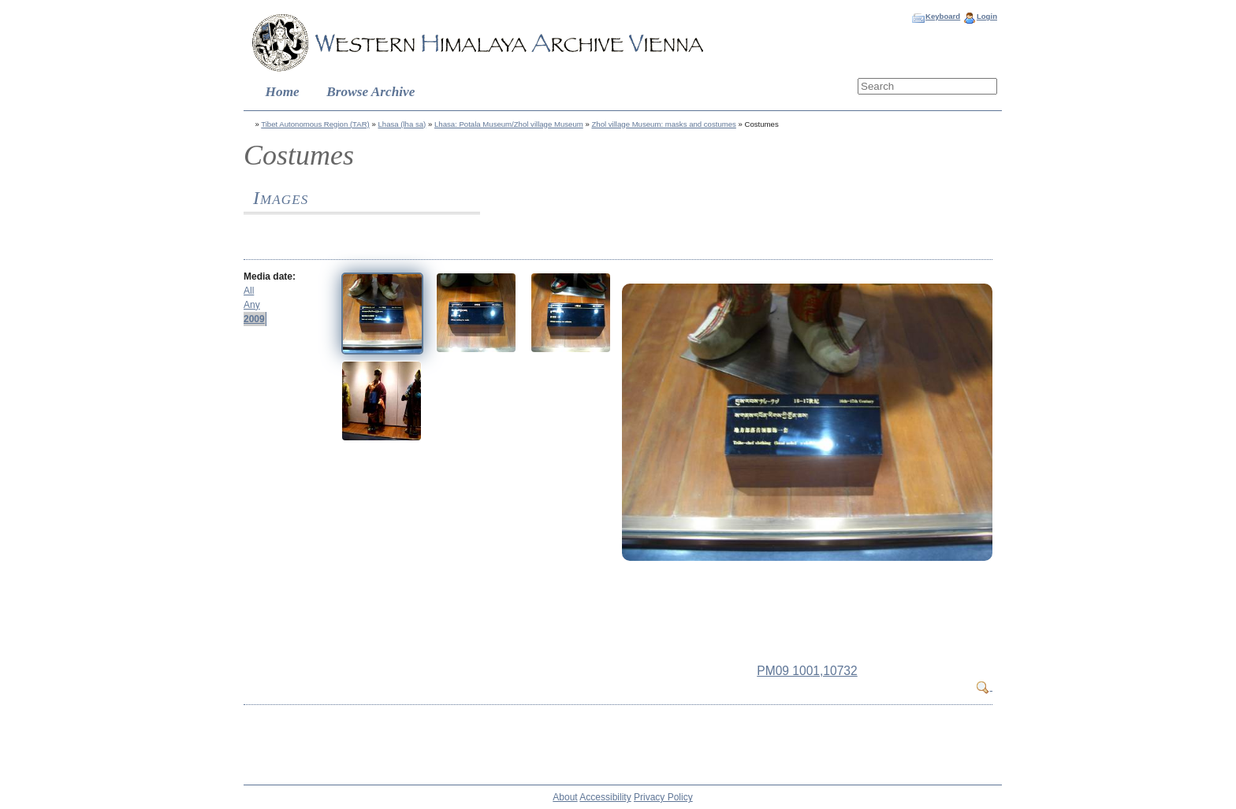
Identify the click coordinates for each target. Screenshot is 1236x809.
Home (283, 91)
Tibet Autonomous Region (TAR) (315, 124)
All (249, 290)
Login (987, 16)
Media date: (270, 276)
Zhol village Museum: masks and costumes (663, 124)
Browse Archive (370, 91)
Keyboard (942, 16)
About (565, 797)
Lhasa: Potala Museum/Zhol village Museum (508, 124)
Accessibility (605, 797)
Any (252, 304)
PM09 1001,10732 (807, 670)
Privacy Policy (663, 797)
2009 (254, 319)
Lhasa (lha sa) (402, 124)
